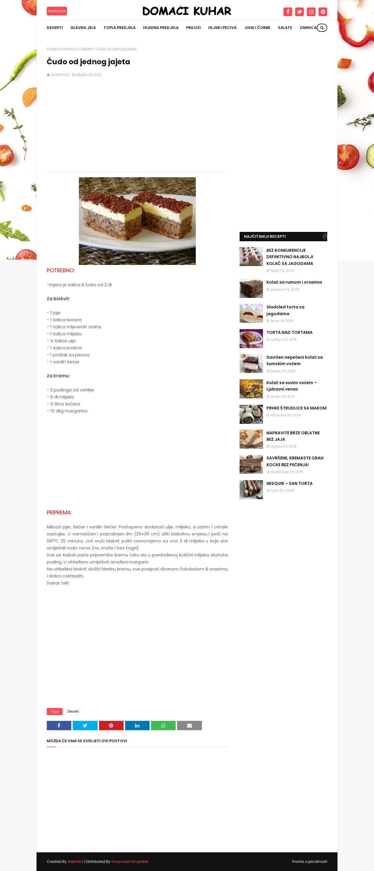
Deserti (86, 48)
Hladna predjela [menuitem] (161, 27)
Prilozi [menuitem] (193, 27)
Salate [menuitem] (285, 27)
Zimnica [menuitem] (308, 27)
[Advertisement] (137, 124)
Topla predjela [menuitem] (119, 27)
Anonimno (60, 74)
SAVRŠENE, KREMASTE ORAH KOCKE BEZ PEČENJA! (294, 461)
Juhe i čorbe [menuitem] (257, 27)
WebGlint (75, 861)
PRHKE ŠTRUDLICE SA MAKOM (296, 408)
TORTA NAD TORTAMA (289, 332)
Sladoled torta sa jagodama (285, 310)
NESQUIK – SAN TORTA (289, 483)
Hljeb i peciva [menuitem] (222, 27)
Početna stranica (62, 48)
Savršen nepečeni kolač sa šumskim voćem (294, 360)
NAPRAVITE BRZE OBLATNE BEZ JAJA (293, 436)
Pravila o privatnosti (309, 861)
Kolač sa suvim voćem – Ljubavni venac (291, 386)
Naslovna (56, 10)
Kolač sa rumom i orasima (294, 282)
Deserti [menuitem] (55, 27)
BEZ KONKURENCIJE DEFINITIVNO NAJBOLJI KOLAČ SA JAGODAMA (289, 256)
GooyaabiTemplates (129, 861)
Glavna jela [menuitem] (83, 27)
